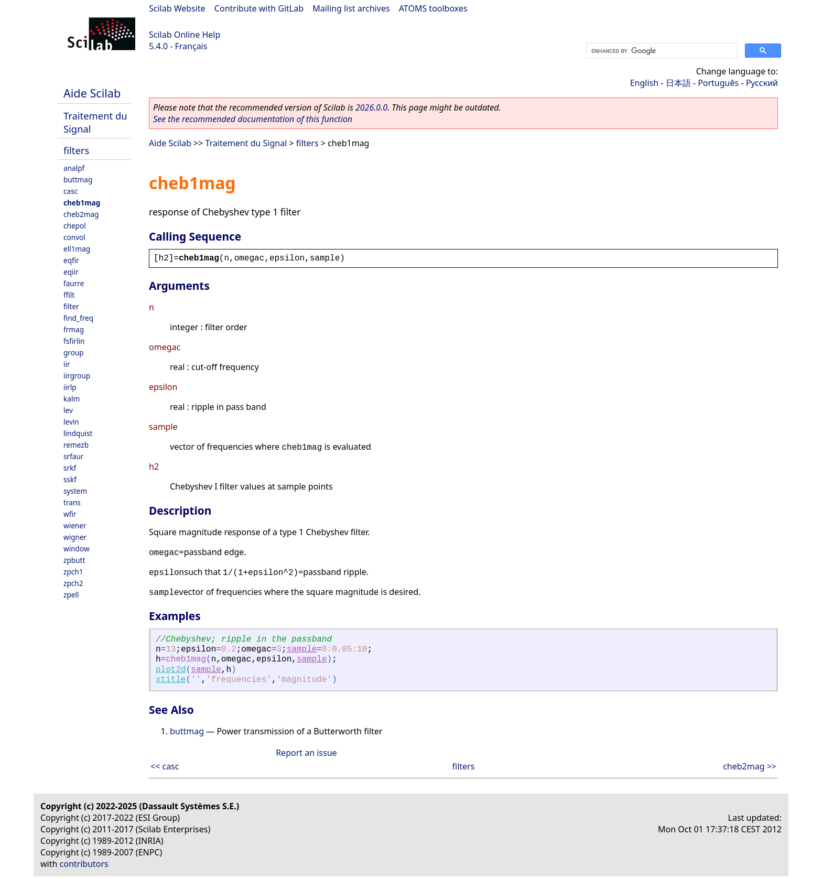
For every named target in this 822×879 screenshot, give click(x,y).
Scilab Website (177, 8)
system (75, 491)
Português (718, 83)
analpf (73, 168)
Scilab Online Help (184, 34)
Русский (762, 83)
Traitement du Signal (246, 143)
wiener (74, 525)
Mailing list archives (351, 8)
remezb (76, 445)
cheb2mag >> (749, 766)
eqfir (71, 260)
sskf (70, 479)
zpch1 (73, 572)
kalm (71, 399)
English (644, 83)
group (73, 352)
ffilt (68, 295)
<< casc (164, 766)
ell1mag (76, 249)
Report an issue (306, 752)
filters (76, 150)
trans (72, 502)
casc (70, 191)
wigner (74, 537)
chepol (74, 226)
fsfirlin (73, 341)
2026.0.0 (371, 107)
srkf (69, 468)
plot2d (171, 670)
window (76, 549)
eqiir (71, 272)
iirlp (70, 387)
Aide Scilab (92, 93)
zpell (71, 595)
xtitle (171, 680)
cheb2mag (81, 214)
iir (66, 364)
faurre (73, 283)
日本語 (678, 83)
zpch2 (73, 583)
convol (74, 237)
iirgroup (76, 376)
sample (302, 649)
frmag (73, 329)
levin (71, 422)
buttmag (77, 180)
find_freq (78, 318)
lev (68, 410)
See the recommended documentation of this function (252, 119)
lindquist (77, 433)
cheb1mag (81, 203)
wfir (69, 514)
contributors (84, 864)
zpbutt (74, 560)
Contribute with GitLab (259, 8)
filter (71, 306)
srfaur (73, 456)
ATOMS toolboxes (433, 8)
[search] (660, 51)
